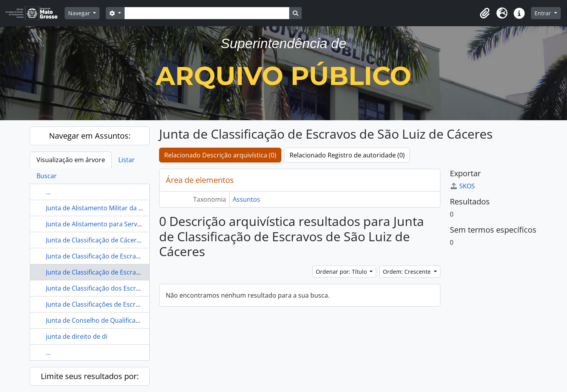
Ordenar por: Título (342, 271)
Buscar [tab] (46, 176)
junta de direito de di (76, 336)
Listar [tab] (126, 159)
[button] (484, 13)
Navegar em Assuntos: (89, 135)
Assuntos (246, 199)
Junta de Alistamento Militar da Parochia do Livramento (127, 208)
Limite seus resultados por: (90, 376)
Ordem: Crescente (407, 271)
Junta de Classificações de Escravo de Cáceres (113, 304)
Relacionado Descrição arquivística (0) (220, 155)
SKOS (462, 186)
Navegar (80, 13)
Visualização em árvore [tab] (70, 159)
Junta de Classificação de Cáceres (94, 240)
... (48, 192)
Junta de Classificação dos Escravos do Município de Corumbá (137, 288)
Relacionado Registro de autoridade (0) (347, 155)
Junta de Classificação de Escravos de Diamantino (119, 256)
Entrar (543, 13)
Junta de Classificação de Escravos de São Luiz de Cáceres (130, 272)
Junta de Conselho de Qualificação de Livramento (118, 320)
